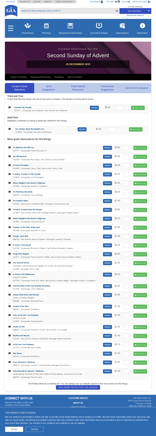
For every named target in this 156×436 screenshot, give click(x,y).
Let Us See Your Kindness (23, 344)
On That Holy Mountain (22, 192)
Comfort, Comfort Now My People (27, 209)
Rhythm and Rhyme (21, 335)
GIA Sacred (10, 2)
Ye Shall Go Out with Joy (23, 147)
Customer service (78, 398)
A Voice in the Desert (22, 245)
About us (78, 403)
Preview (94, 108)
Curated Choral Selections (19, 88)
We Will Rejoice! (20, 156)
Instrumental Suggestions (107, 88)
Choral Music (28, 27)
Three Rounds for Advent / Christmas (28, 371)
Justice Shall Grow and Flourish (26, 295)
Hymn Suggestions (48, 88)
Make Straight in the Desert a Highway (29, 183)
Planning (46, 27)
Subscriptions (122, 27)
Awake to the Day (20, 306)
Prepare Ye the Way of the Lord (26, 227)
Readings (59, 77)
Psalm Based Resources (78, 88)
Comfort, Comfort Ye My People (26, 174)
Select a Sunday (19, 77)
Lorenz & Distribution (64, 2)
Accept (14, 429)
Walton (37, 2)
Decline (34, 429)
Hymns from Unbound (136, 88)
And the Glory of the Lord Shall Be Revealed (31, 286)
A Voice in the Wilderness (24, 274)
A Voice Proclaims (21, 165)
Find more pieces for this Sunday (78, 387)
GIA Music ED (24, 2)
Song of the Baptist (21, 254)
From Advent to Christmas (24, 362)
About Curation (75, 77)
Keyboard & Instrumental (70, 27)
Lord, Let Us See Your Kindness (26, 315)
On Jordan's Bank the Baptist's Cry (29, 129)
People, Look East (20, 236)
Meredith (47, 2)
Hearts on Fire (19, 327)
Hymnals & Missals (99, 27)
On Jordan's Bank (20, 201)
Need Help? (142, 27)
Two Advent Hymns (21, 263)
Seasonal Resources (40, 77)
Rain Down (17, 353)
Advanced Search (135, 15)
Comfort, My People (22, 107)
